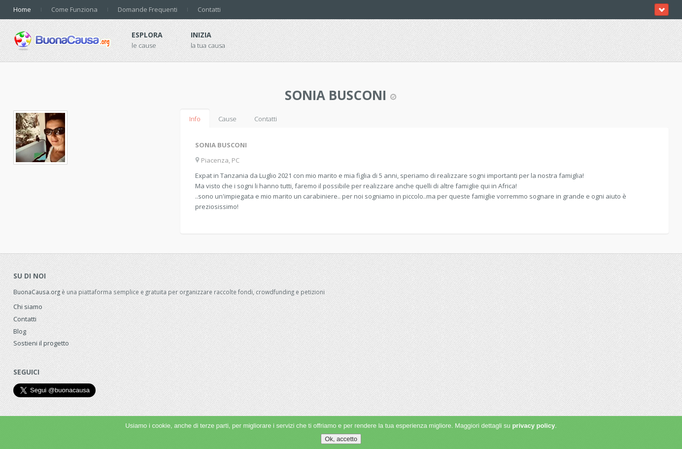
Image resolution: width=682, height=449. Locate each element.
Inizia (201, 34)
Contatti (209, 9)
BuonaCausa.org (36, 292)
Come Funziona (74, 9)
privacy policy (533, 425)
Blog (19, 331)
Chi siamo (27, 306)
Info (195, 118)
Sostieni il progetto (41, 343)
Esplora (147, 34)
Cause (227, 118)
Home (22, 9)
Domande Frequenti (147, 9)
